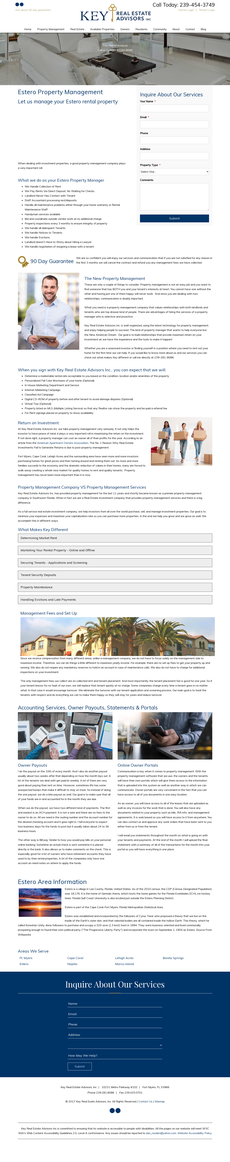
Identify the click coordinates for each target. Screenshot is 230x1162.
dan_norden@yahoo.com (161, 1133)
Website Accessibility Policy (194, 1133)
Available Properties (102, 29)
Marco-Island (124, 964)
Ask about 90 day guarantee (32, 10)
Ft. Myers (26, 958)
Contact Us (145, 1101)
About (176, 29)
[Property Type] (174, 171)
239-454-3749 (197, 5)
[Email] (174, 124)
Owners (125, 29)
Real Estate (77, 29)
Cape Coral (75, 958)
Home (27, 29)
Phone (144, 133)
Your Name (146, 101)
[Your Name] (174, 108)
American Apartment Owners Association (62, 443)
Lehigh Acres (124, 958)
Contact (190, 29)
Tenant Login (207, 10)
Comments (146, 180)
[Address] (174, 156)
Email (143, 117)
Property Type (149, 165)
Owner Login (186, 10)
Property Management (50, 29)
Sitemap (160, 1101)
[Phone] (174, 140)
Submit (174, 218)
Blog (203, 29)
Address (145, 149)
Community (160, 29)
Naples (72, 964)
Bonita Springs (173, 958)
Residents (141, 29)
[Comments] (174, 196)
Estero (24, 964)
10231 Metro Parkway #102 (119, 1087)
